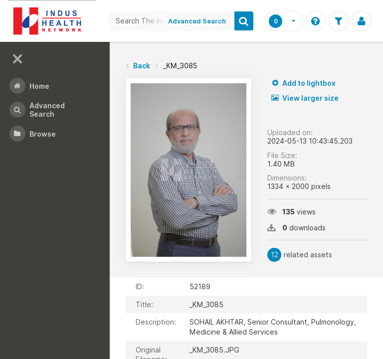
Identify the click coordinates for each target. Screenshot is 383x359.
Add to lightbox (303, 83)
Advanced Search (197, 21)
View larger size (305, 98)
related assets (299, 255)
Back (141, 65)
